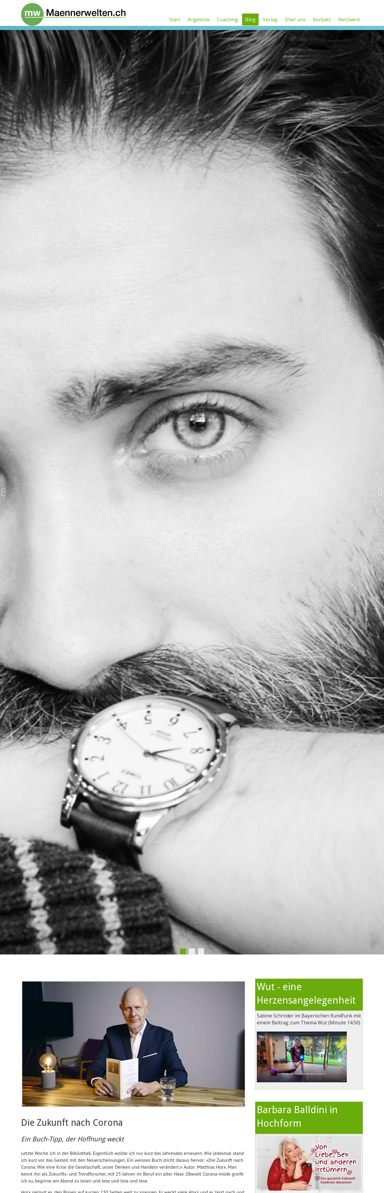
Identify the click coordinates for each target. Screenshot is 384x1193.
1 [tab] (183, 951)
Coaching (227, 19)
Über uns (295, 19)
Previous (6, 492)
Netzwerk (349, 19)
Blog (250, 19)
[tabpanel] (192, 492)
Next (378, 492)
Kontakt (322, 19)
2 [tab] (192, 951)
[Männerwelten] (73, 12)
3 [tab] (201, 951)
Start (174, 19)
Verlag (270, 19)
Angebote (199, 19)
